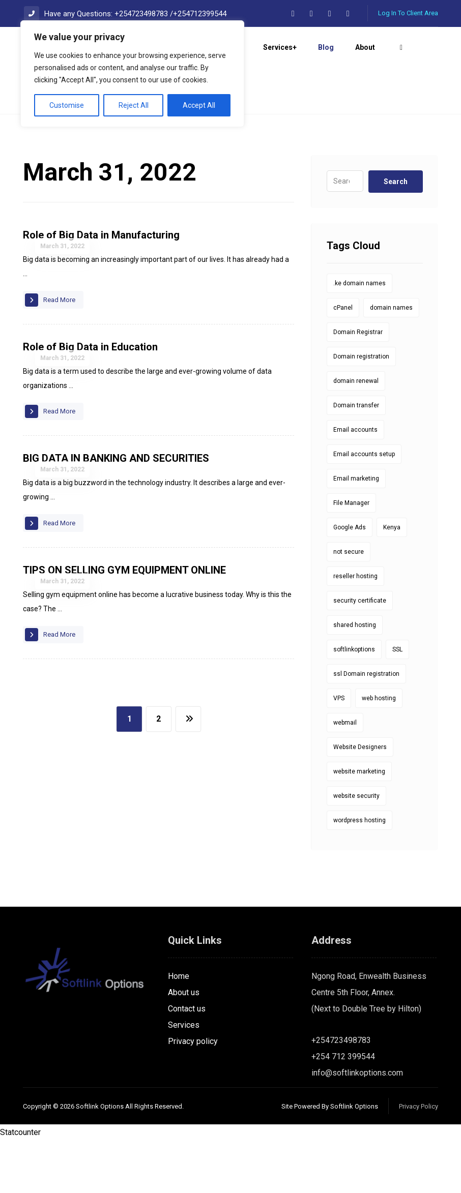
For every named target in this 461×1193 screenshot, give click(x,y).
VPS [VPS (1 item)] (338, 750)
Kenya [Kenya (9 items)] (391, 579)
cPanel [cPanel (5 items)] (343, 360)
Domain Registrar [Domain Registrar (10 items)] (358, 384)
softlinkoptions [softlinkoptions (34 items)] (354, 701)
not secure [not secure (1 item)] (348, 604)
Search (396, 234)
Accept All (199, 105)
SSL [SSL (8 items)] (397, 701)
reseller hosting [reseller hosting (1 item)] (355, 628)
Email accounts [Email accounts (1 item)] (355, 482)
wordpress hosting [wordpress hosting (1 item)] (359, 872)
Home (178, 1028)
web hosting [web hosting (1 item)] (379, 750)
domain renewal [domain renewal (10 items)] (356, 433)
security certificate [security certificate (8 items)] (359, 653)
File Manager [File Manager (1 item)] (351, 555)
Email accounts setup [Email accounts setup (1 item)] (364, 506)
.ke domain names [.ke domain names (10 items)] (359, 335)
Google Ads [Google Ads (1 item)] (349, 579)
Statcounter (20, 1184)
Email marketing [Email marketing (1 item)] (356, 530)
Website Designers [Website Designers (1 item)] (360, 799)
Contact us (187, 1061)
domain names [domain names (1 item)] (391, 360)
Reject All (134, 105)
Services (183, 1077)
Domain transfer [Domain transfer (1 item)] (356, 457)
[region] (132, 73)
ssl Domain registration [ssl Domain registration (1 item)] (366, 726)
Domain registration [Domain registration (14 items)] (361, 408)
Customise (66, 105)
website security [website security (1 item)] (356, 848)
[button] (293, 14)
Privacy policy (193, 1093)
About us (183, 1045)
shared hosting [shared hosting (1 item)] (354, 677)
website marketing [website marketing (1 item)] (359, 823)
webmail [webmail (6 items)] (345, 775)
